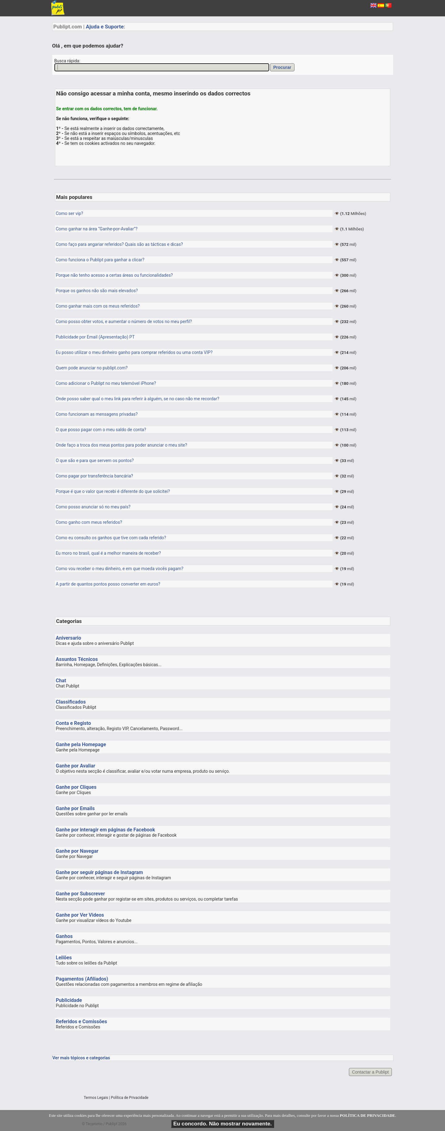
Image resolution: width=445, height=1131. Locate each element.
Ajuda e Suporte (105, 26)
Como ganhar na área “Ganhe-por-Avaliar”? (97, 228)
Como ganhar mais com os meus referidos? (98, 306)
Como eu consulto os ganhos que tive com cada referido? (111, 537)
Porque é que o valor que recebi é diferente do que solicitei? (113, 491)
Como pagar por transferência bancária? (94, 475)
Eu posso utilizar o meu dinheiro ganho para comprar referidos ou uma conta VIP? (134, 352)
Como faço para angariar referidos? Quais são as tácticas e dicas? (119, 244)
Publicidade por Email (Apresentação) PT (95, 336)
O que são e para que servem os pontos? (95, 460)
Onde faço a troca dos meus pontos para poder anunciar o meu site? (121, 445)
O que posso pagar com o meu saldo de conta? (101, 429)
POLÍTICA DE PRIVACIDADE (367, 1115)
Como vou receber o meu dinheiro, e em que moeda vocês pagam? (120, 568)
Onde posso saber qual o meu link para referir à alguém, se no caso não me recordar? (137, 398)
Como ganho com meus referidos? (89, 522)
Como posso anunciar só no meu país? (93, 506)
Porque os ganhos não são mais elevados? (97, 290)
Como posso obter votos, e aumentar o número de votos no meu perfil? (124, 321)
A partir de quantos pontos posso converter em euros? (108, 584)
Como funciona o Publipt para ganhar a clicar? (100, 259)
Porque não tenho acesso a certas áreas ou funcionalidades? (114, 275)
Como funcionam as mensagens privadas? (97, 414)
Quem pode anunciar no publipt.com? (92, 367)
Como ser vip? (69, 213)
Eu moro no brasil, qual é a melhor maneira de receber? (108, 553)
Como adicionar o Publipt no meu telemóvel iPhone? (106, 383)
